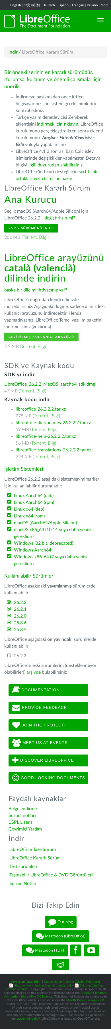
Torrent (29, 237)
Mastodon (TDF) (45, 950)
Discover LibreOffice (43, 760)
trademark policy (28, 1018)
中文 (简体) (32, 5)
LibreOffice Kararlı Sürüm (35, 858)
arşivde (33, 672)
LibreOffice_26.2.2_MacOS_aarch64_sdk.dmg (49, 384)
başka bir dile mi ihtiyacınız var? (35, 290)
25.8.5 (20, 629)
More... (105, 5)
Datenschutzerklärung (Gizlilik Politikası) (72, 981)
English (15, 5)
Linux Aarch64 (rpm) (34, 502)
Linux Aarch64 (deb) (34, 495)
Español (63, 5)
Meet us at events (39, 743)
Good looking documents (48, 778)
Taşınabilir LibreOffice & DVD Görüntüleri (51, 875)
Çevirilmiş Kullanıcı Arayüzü (41, 337)
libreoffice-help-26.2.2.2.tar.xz (46, 436)
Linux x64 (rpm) (29, 516)
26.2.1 (20, 609)
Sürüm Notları (23, 883)
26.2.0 (20, 616)
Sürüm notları (22, 815)
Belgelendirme (23, 808)
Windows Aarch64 (32, 550)
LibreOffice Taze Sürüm (32, 849)
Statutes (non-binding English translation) (42, 985)
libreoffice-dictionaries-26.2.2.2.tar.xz (53, 423)
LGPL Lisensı (21, 822)
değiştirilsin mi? (59, 218)
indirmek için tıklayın (57, 124)
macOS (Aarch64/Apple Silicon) (45, 523)
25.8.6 (20, 623)
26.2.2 (20, 602)
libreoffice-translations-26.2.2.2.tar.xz (53, 450)
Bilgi (43, 237)
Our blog (60, 922)
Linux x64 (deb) (29, 509)
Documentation (35, 690)
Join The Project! (39, 725)
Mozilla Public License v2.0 (85, 1000)
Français (78, 5)
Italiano (92, 5)
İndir (13, 52)
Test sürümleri (23, 866)
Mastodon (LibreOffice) (60, 936)
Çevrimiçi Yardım (25, 829)
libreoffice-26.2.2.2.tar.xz (41, 409)
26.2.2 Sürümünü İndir (31, 228)
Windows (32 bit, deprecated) (43, 543)
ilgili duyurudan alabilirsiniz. (56, 165)
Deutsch (48, 5)
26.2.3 (20, 656)
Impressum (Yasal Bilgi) (25, 981)
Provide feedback (39, 708)
